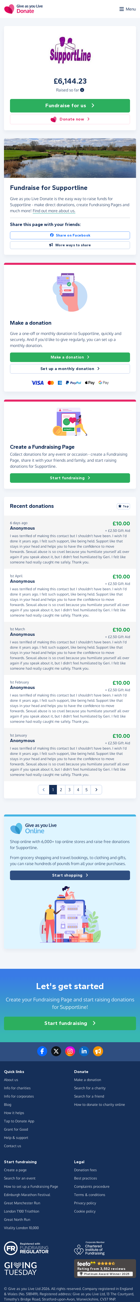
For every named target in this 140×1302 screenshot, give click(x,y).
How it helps (14, 1113)
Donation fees (85, 1170)
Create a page (15, 1170)
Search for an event (19, 1178)
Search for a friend (89, 1096)
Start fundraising (70, 478)
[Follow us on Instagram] (70, 1054)
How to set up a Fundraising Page (31, 1186)
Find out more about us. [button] (54, 210)
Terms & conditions (89, 1195)
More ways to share (70, 245)
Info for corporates (19, 1096)
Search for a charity (90, 1088)
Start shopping (70, 875)
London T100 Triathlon (21, 1211)
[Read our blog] (98, 1054)
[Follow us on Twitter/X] (56, 1054)
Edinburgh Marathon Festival (27, 1195)
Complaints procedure (92, 1186)
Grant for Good (16, 1129)
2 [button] (61, 789)
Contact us (12, 1146)
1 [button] (54, 789)
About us (11, 1080)
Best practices (85, 1178)
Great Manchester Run (22, 1203)
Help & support (16, 1137)
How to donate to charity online (99, 1104)
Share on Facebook (70, 235)
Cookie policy (85, 1211)
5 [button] (86, 789)
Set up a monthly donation (70, 369)
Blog (7, 1104)
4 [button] (78, 789)
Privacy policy (85, 1203)
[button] (82, 89)
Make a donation (70, 357)
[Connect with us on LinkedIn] (84, 1054)
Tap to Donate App (19, 1121)
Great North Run (17, 1219)
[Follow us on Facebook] (42, 1054)
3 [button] (69, 789)
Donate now (70, 119)
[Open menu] (127, 9)
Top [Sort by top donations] (123, 506)
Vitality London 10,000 (21, 1228)
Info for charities (17, 1088)
